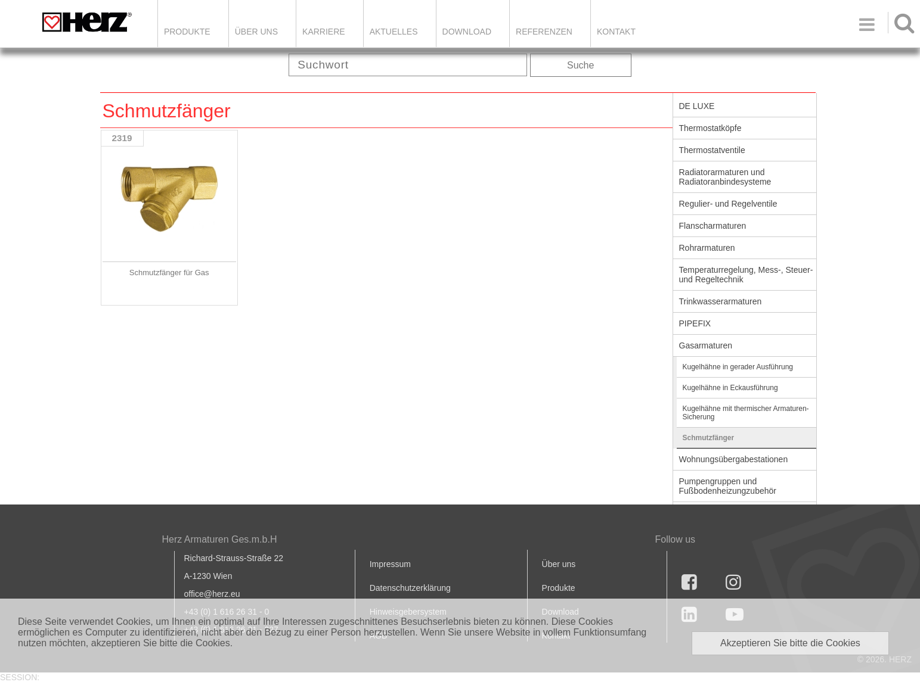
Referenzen (544, 31)
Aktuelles (394, 31)
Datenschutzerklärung (410, 588)
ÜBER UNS (256, 31)
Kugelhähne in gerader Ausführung (738, 367)
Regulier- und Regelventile (728, 203)
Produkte (187, 31)
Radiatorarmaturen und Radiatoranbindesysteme (725, 176)
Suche (580, 65)
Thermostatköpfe (710, 128)
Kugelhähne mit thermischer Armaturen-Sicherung (746, 412)
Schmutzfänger (709, 438)
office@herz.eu (212, 594)
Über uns (559, 564)
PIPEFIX (695, 323)
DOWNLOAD (466, 31)
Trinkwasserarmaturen (720, 301)
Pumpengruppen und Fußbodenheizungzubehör (727, 486)
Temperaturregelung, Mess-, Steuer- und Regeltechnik (746, 274)
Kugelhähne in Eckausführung (730, 388)
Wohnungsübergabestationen (733, 459)
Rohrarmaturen (707, 248)
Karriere (323, 31)
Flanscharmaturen (712, 226)
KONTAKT (616, 31)
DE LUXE (697, 106)
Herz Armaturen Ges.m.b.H (219, 539)
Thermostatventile (712, 150)
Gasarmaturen (705, 345)
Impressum (390, 564)
